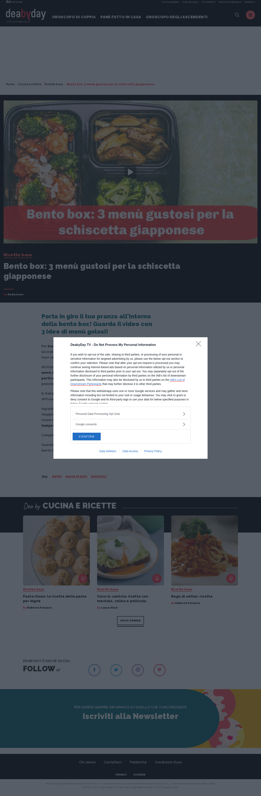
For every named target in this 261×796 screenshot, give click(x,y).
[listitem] (130, 414)
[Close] (200, 345)
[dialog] (130, 398)
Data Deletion (107, 451)
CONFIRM (91, 436)
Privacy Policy (153, 451)
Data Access (130, 451)
